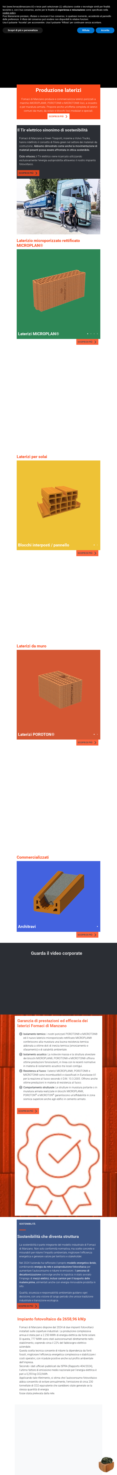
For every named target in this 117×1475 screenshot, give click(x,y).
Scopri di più (58, 116)
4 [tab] (97, 334)
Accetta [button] (105, 30)
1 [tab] (87, 334)
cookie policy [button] (9, 13)
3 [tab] (94, 334)
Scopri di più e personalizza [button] (23, 30)
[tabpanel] (58, 291)
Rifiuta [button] (85, 30)
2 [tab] (91, 334)
